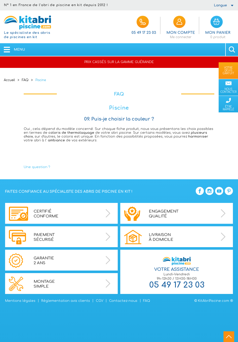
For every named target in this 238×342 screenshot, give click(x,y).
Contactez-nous (123, 301)
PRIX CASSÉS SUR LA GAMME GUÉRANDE (119, 62)
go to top (228, 336)
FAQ (25, 80)
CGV (99, 301)
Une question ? (37, 167)
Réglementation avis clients (65, 301)
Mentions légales (20, 301)
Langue (220, 5)
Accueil (9, 80)
